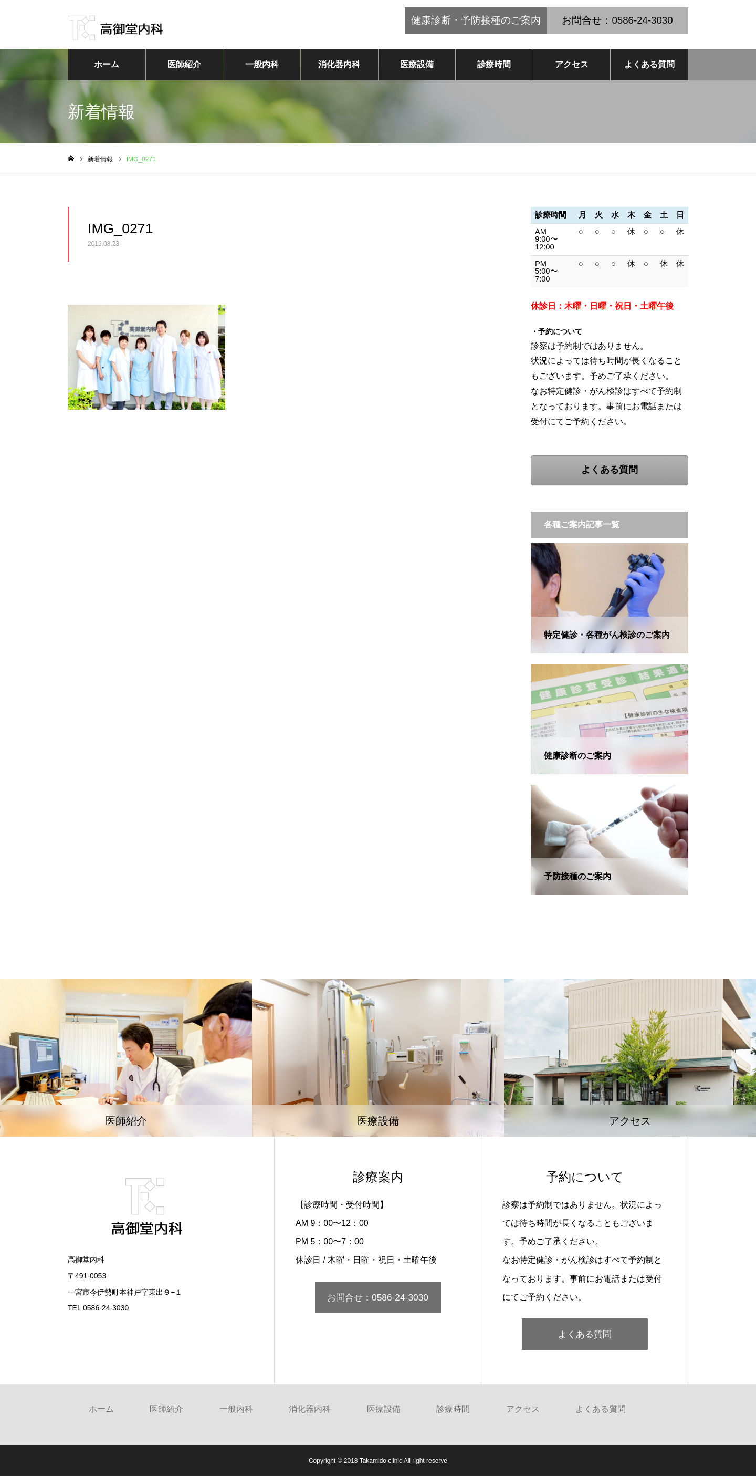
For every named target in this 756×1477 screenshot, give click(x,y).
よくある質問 (649, 64)
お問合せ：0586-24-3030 (377, 1298)
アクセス (572, 64)
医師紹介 (184, 64)
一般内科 (262, 64)
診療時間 (494, 64)
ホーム (106, 64)
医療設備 (417, 64)
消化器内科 (339, 64)
